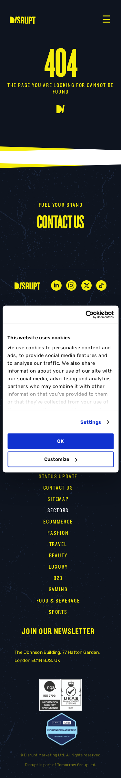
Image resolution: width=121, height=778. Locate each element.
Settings (90, 422)
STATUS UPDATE (58, 477)
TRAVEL (58, 544)
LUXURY (58, 567)
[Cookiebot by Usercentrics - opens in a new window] (86, 315)
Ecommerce (58, 522)
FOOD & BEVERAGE (58, 601)
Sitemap (58, 499)
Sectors (58, 510)
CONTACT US (58, 488)
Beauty (58, 556)
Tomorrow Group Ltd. (76, 765)
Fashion (58, 533)
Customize (60, 459)
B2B (58, 578)
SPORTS (58, 612)
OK (60, 441)
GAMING (58, 589)
